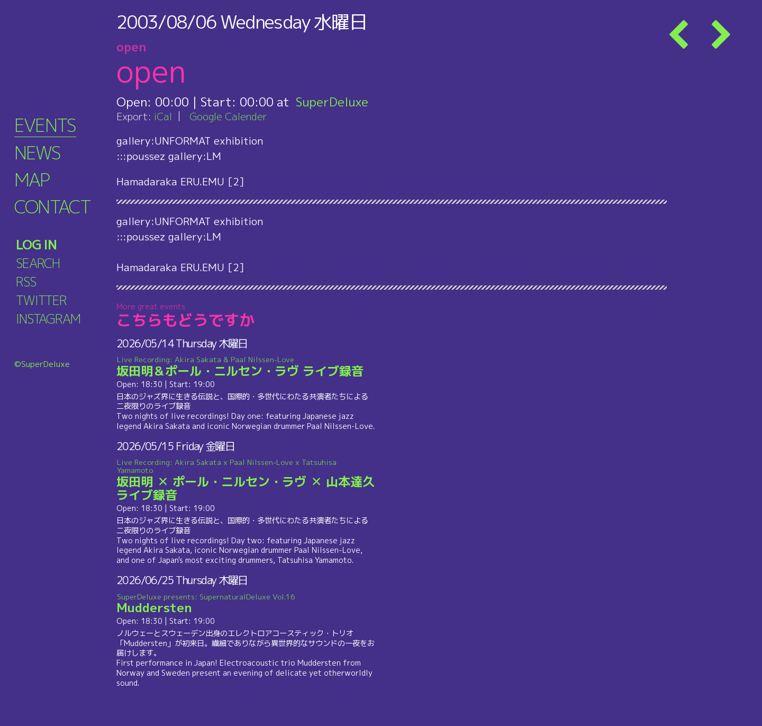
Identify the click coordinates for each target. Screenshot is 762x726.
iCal (163, 116)
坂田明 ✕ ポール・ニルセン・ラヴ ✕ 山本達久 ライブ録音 (245, 481)
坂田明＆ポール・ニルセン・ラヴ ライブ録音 (245, 367)
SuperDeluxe (332, 101)
